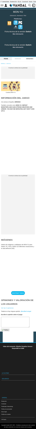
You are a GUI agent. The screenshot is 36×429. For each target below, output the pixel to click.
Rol (25, 15)
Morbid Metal (5, 1)
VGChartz (3, 419)
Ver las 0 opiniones (7, 308)
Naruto (30, 1)
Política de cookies (6, 414)
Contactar (3, 403)
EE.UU (19, 1)
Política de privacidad (6, 409)
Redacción (4, 401)
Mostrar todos (18, 293)
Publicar (5, 330)
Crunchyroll (25, 1)
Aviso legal (4, 411)
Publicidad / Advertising (7, 406)
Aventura (20, 15)
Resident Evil (13, 1)
